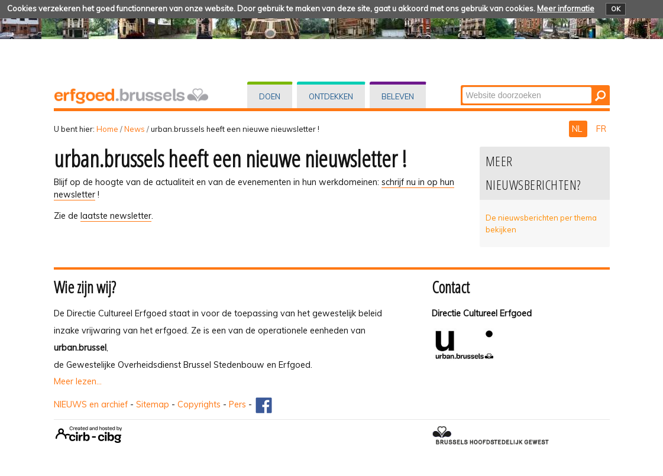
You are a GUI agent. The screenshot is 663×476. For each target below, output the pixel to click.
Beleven (397, 96)
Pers (237, 404)
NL (578, 129)
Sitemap (152, 404)
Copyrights (199, 404)
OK (615, 9)
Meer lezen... (78, 381)
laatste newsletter (115, 216)
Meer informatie (565, 8)
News (134, 129)
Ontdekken (331, 96)
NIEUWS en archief (91, 404)
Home (107, 129)
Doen (269, 96)
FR (601, 129)
